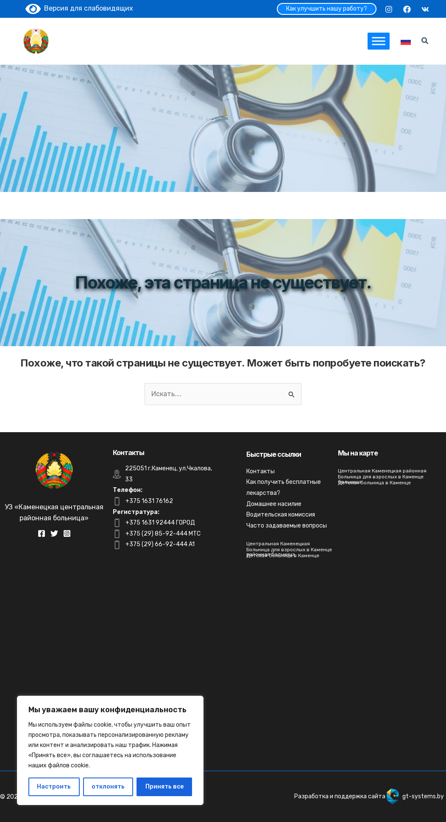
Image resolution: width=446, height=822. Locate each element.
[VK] (425, 9)
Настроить (54, 786)
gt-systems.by (423, 796)
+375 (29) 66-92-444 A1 (160, 544)
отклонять (108, 786)
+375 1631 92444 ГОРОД (160, 522)
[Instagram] (389, 9)
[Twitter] (54, 533)
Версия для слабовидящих (79, 8)
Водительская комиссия (280, 514)
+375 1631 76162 (149, 501)
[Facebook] (407, 9)
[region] (110, 750)
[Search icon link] (425, 42)
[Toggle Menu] (378, 41)
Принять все (164, 786)
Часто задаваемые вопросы (286, 525)
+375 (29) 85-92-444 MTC (163, 533)
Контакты (260, 471)
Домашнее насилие (273, 504)
